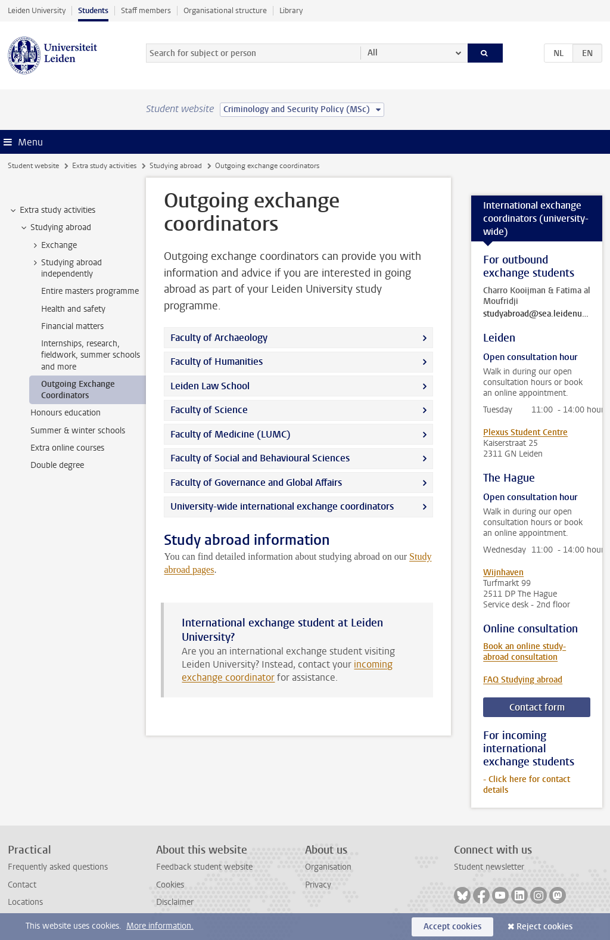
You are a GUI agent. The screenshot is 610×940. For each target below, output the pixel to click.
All (373, 52)
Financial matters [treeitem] (72, 326)
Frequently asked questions (58, 867)
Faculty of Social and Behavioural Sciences (260, 458)
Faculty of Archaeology (218, 337)
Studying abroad (176, 165)
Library (291, 10)
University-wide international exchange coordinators (282, 506)
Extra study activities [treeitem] (51, 210)
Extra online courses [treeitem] (67, 448)
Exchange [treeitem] (53, 246)
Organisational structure (225, 10)
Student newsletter (489, 867)
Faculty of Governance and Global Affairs (257, 482)
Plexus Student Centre (525, 432)
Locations (25, 902)
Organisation (328, 867)
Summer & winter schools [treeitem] (77, 430)
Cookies (170, 885)
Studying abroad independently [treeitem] (66, 268)
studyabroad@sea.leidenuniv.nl (536, 314)
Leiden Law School (210, 386)
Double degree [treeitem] (57, 465)
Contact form (537, 707)
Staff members (146, 10)
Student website (33, 165)
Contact (22, 885)
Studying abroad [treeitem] (55, 228)
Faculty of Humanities (216, 361)
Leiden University (37, 10)
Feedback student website (204, 867)
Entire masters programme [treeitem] (90, 291)
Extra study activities (104, 165)
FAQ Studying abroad (522, 679)
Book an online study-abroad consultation (524, 652)
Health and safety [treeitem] (73, 309)
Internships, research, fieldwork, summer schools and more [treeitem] (90, 355)
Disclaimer (175, 902)
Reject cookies (544, 926)
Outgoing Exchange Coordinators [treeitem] (78, 390)
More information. (160, 926)
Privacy (318, 885)
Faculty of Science (210, 410)
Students (93, 10)
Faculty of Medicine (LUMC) (230, 434)
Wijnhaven (503, 572)
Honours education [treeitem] (65, 412)
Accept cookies (452, 926)
